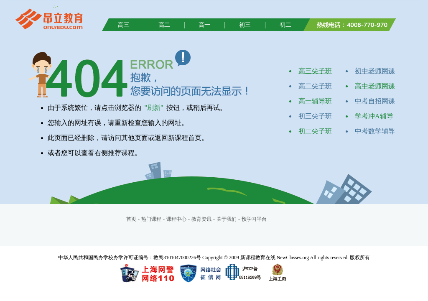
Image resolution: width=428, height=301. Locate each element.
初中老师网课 (375, 70)
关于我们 (227, 219)
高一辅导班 (315, 101)
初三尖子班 (315, 116)
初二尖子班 (315, 131)
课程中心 (176, 219)
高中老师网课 (375, 85)
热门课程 (151, 219)
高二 (164, 25)
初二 (285, 25)
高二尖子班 (315, 85)
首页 (131, 219)
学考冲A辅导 (374, 116)
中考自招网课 (375, 101)
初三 (245, 25)
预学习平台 (254, 219)
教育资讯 (201, 219)
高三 (124, 25)
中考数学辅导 (375, 131)
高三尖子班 (315, 70)
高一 (204, 25)
